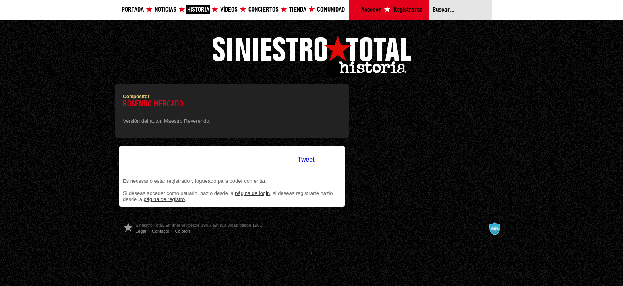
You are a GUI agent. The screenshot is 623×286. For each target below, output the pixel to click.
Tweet (306, 159)
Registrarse (407, 10)
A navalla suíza (494, 228)
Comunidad (331, 10)
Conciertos (263, 10)
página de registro (164, 199)
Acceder (371, 10)
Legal (140, 231)
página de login (252, 193)
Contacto (160, 231)
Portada (133, 10)
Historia (198, 10)
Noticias (165, 10)
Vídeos (229, 10)
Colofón (182, 231)
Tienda (297, 10)
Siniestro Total (311, 55)
